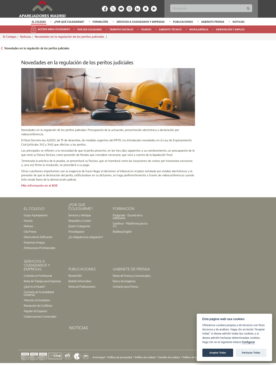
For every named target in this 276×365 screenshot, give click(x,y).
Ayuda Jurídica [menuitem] (198, 29)
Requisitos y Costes (79, 220)
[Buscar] (211, 8)
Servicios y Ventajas (79, 215)
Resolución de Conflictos (38, 305)
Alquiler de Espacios (35, 311)
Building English (122, 231)
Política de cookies (145, 357)
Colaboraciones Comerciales (40, 316)
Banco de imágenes (124, 281)
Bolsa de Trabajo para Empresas (42, 281)
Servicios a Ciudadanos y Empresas (140, 22)
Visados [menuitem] (146, 29)
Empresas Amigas (34, 242)
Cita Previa (30, 231)
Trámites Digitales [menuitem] (121, 29)
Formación (100, 22)
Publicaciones (183, 22)
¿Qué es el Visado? (34, 286)
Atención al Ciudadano (37, 300)
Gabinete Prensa (212, 22)
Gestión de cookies (169, 357)
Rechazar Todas (251, 352)
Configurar (248, 342)
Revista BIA (75, 275)
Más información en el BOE (39, 185)
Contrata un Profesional (38, 275)
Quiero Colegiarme (79, 226)
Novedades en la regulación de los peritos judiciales (70, 36)
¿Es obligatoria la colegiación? (85, 237)
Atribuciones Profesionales (39, 248)
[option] (38, 22)
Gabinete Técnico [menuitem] (170, 29)
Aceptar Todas (217, 352)
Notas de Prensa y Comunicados (132, 275)
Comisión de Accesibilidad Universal (39, 293)
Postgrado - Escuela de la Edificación (127, 216)
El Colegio (39, 22)
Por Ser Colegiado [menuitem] (89, 29)
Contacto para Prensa (125, 286)
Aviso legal (99, 357)
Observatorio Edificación (38, 237)
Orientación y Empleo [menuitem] (230, 29)
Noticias (238, 22)
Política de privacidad (120, 357)
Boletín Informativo (79, 281)
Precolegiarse (76, 231)
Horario (28, 220)
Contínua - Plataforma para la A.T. (130, 225)
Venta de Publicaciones (81, 286)
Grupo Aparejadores (36, 215)
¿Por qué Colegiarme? (69, 22)
